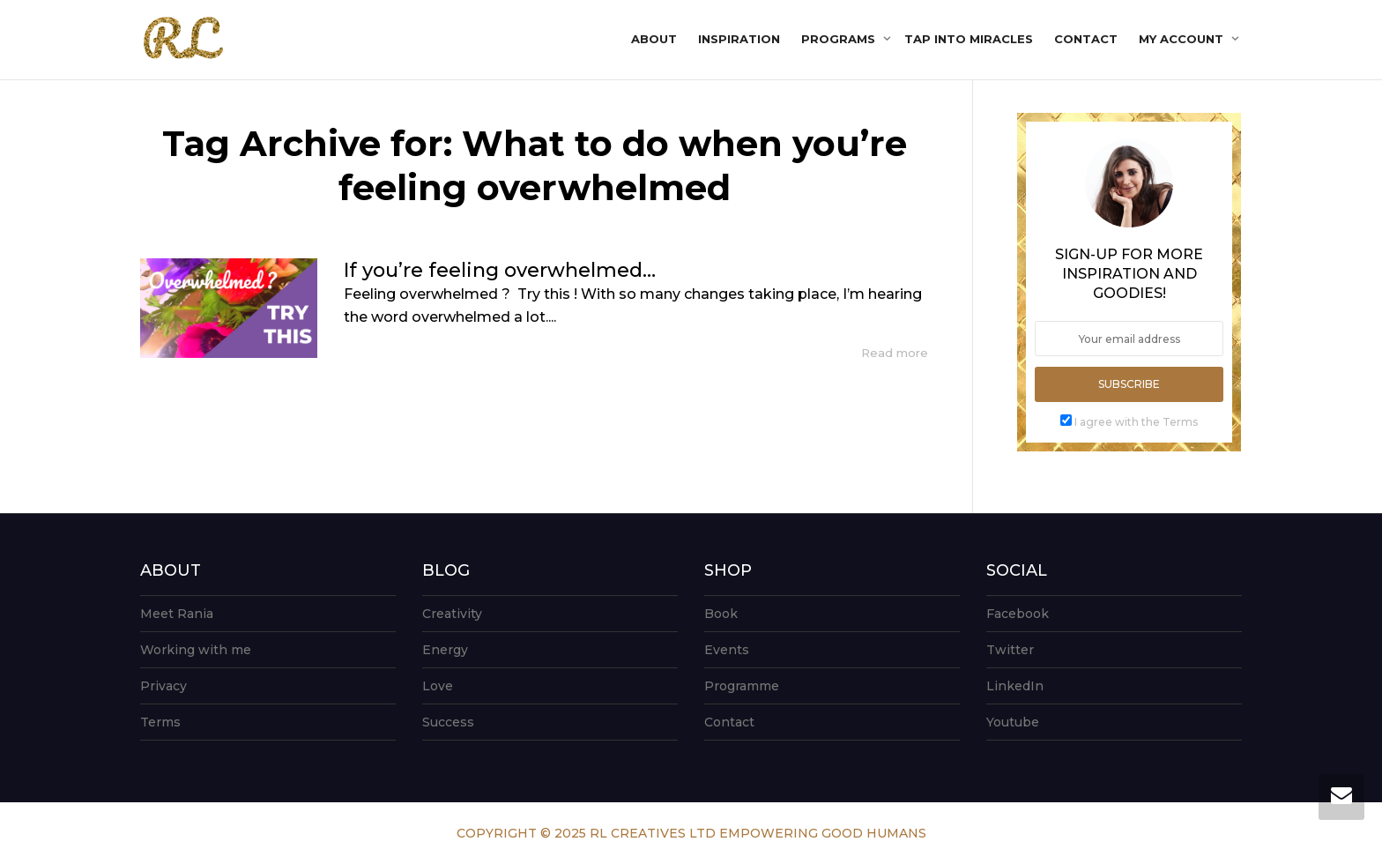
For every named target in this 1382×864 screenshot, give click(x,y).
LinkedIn (1015, 686)
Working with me (195, 650)
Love (437, 686)
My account (1183, 39)
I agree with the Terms (1136, 421)
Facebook (1017, 614)
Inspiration (739, 39)
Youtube (1012, 722)
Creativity (452, 614)
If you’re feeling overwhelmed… (500, 270)
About (654, 39)
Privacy (163, 686)
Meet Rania (176, 614)
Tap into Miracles (968, 39)
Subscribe (1129, 384)
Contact (1086, 39)
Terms (160, 722)
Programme (741, 686)
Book (721, 614)
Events (726, 650)
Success (448, 722)
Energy (445, 650)
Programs (840, 39)
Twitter (1010, 650)
